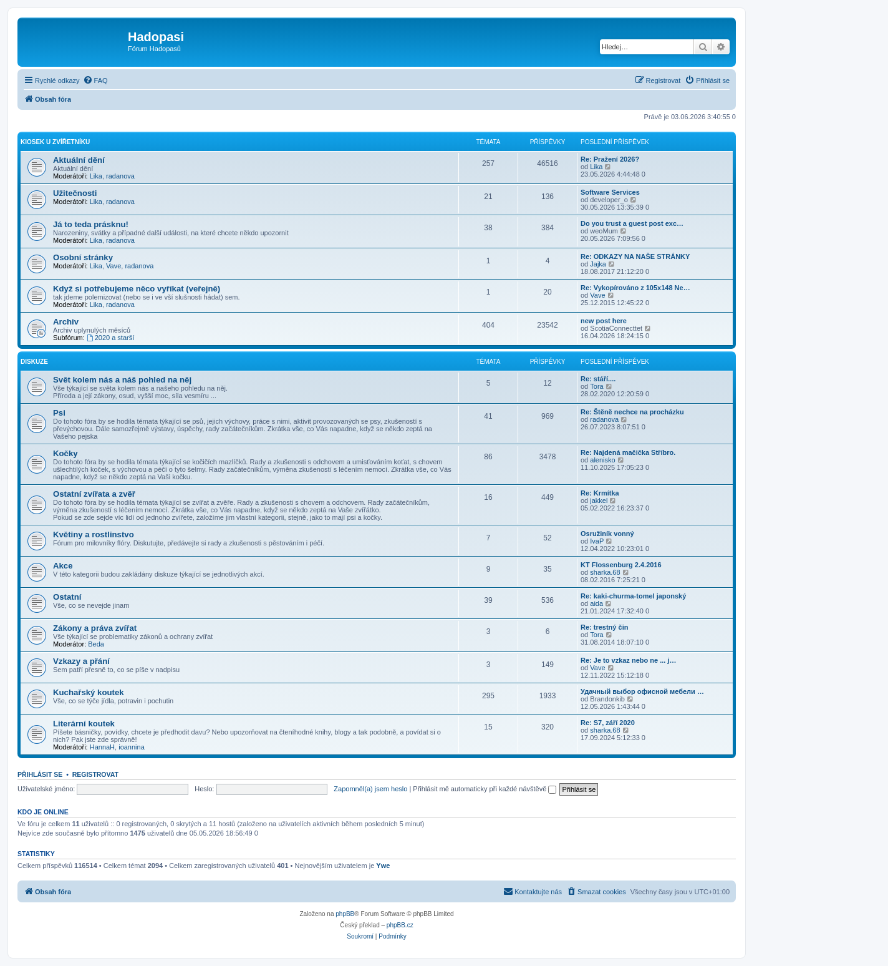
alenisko (602, 460)
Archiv (66, 321)
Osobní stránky (83, 257)
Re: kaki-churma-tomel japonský (633, 596)
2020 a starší (110, 337)
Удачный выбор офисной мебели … (642, 691)
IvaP (597, 541)
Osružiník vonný (607, 533)
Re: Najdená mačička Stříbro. (628, 452)
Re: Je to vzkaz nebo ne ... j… (628, 660)
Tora (596, 386)
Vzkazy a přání (81, 661)
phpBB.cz (400, 925)
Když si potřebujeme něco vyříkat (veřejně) (136, 288)
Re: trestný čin (604, 627)
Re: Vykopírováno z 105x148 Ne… (635, 287)
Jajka (598, 264)
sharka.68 (605, 572)
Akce (63, 565)
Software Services (610, 192)
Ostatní (67, 597)
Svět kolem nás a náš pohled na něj (122, 379)
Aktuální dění (79, 160)
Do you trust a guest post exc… (632, 223)
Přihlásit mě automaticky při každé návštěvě (484, 789)
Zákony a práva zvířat (95, 628)
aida (596, 603)
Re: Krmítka (600, 493)
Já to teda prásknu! (90, 224)
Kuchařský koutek (88, 692)
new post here (604, 320)
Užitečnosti (75, 193)
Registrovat (95, 774)
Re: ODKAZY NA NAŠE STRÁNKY (635, 256)
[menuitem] (95, 80)
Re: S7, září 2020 (608, 722)
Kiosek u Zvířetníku (55, 142)
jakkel (598, 500)
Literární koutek (84, 723)
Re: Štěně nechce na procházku (632, 412)
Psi (59, 412)
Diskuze (34, 361)
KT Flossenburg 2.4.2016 (621, 564)
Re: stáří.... (598, 379)
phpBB (344, 913)
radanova (120, 176)
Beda (96, 644)
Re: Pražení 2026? (610, 159)
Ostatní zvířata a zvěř (94, 494)
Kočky (65, 453)
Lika (96, 176)
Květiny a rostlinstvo (93, 534)
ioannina (131, 747)
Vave (113, 266)
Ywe (383, 865)
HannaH (102, 747)
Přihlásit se (39, 774)
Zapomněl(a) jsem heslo (370, 789)
